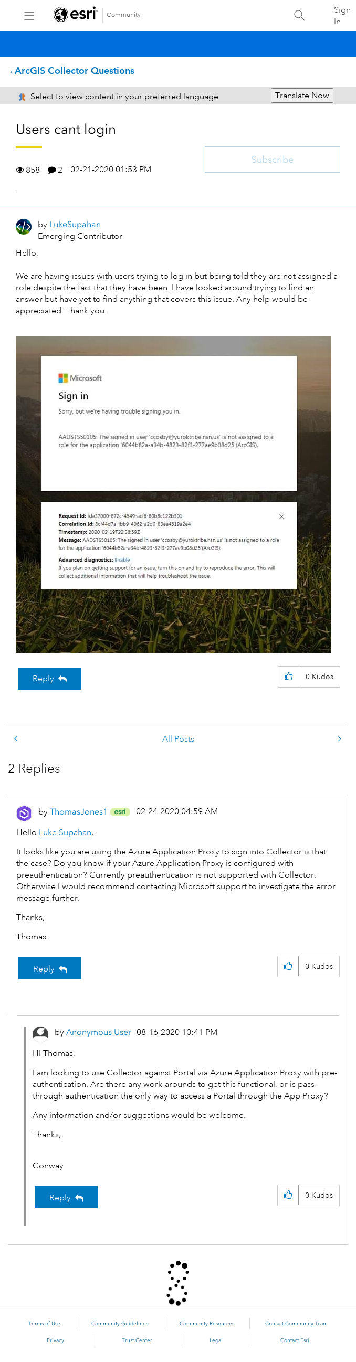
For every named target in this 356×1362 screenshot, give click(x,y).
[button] (288, 677)
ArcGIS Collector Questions (74, 70)
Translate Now (302, 95)
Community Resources (207, 1324)
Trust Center (137, 1340)
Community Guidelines (119, 1324)
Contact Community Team (296, 1324)
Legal (216, 1340)
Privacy (55, 1340)
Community (124, 15)
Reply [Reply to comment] (44, 969)
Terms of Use (44, 1324)
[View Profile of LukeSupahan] (75, 224)
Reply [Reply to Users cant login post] (43, 678)
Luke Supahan (65, 832)
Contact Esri (294, 1340)
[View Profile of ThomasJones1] (79, 812)
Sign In (342, 16)
